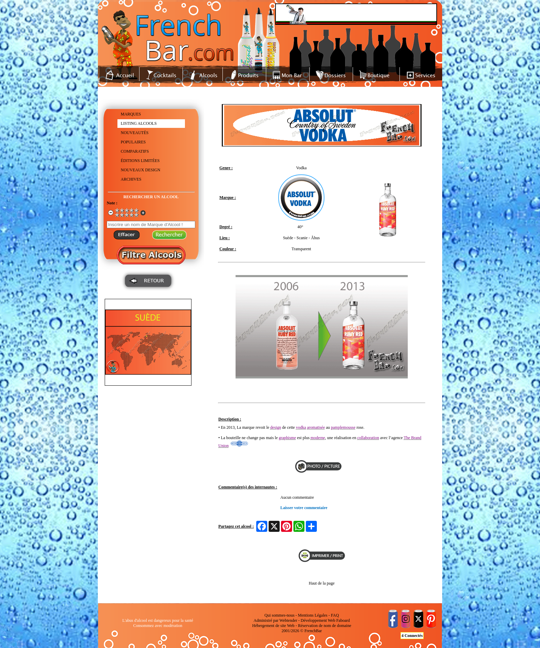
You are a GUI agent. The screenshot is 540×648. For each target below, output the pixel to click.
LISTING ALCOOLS (139, 123)
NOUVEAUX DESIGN (140, 170)
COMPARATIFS (135, 151)
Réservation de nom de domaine (324, 625)
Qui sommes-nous (279, 615)
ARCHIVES (131, 179)
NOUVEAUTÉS (135, 132)
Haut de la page (322, 583)
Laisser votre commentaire (304, 507)
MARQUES (131, 114)
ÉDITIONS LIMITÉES (140, 160)
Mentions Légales (313, 615)
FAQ (335, 615)
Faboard (343, 620)
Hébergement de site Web (273, 625)
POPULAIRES (133, 142)
